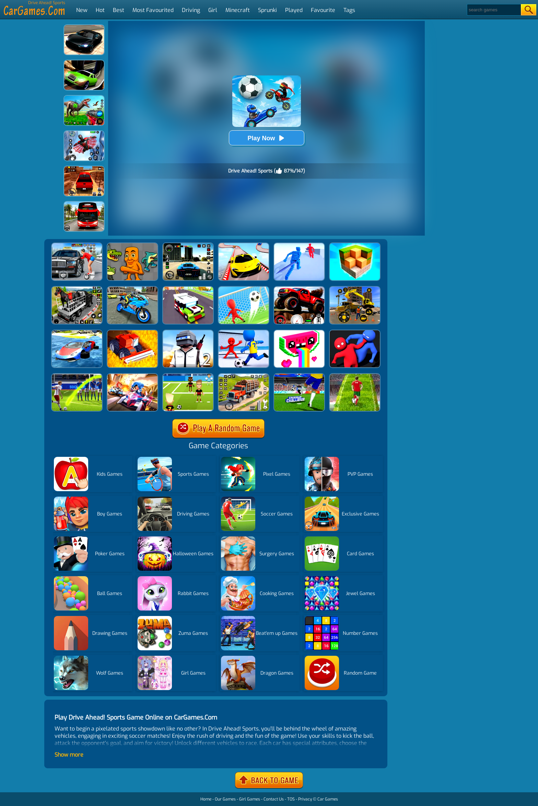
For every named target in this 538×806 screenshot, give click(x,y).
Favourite (323, 10)
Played (294, 10)
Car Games (327, 799)
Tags (349, 10)
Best (118, 10)
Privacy (305, 799)
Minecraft (237, 10)
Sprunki (267, 10)
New (81, 10)
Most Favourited (153, 10)
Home (205, 799)
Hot (100, 10)
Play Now (266, 138)
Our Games (225, 799)
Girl (212, 10)
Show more (69, 754)
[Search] (493, 9)
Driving (191, 10)
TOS (291, 799)
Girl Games (249, 799)
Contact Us (274, 799)
